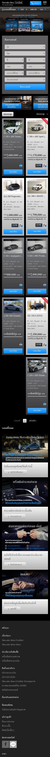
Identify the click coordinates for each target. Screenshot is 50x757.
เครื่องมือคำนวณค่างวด (11, 656)
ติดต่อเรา (35, 3)
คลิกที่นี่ (12, 609)
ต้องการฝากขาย (8, 721)
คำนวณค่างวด (14, 516)
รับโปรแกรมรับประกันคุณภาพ (13, 709)
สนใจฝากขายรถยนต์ (10, 690)
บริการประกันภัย (8, 677)
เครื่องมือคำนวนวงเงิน (10, 661)
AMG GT (33, 9)
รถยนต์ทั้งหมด (7, 428)
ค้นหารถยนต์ (25, 87)
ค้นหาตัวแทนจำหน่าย (10, 697)
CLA (41, 9)
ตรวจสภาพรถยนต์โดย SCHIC (14, 685)
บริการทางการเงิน (9, 673)
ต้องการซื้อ (6, 726)
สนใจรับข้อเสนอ (15, 472)
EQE (22, 9)
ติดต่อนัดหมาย (15, 564)
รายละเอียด (13, 172)
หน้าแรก (5, 628)
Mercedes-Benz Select (11, 644)
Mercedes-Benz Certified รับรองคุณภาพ (18, 681)
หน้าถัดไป (33, 421)
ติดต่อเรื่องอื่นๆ (8, 730)
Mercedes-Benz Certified (12, 640)
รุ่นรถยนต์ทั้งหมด (9, 9)
